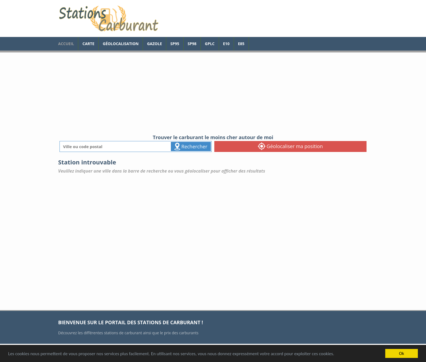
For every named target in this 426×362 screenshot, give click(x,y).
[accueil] (108, 18)
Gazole (154, 43)
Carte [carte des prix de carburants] (88, 43)
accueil (66, 43)
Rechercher (190, 146)
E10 (226, 43)
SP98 (192, 43)
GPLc (210, 43)
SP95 (174, 43)
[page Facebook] (253, 41)
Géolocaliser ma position (290, 146)
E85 (241, 43)
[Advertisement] (213, 93)
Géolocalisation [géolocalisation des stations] (121, 43)
